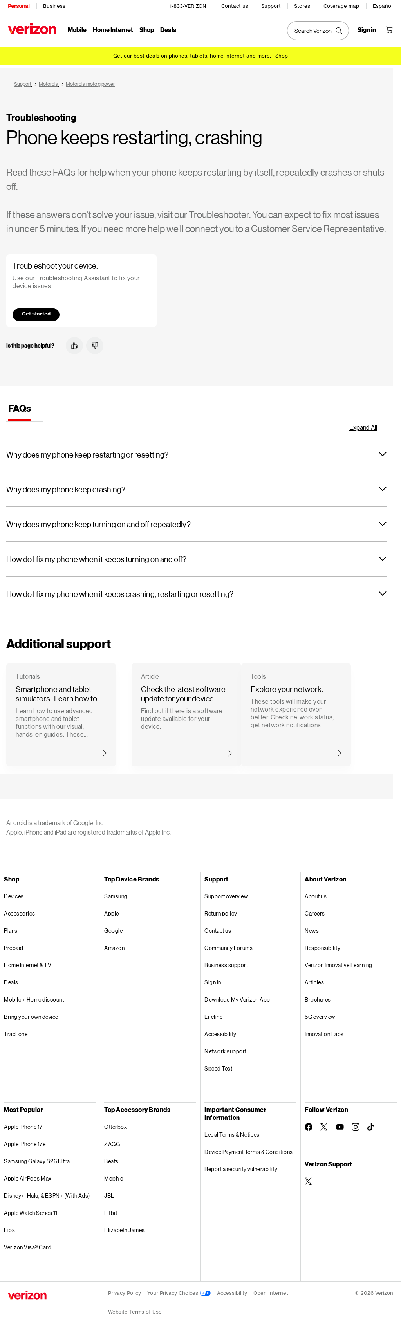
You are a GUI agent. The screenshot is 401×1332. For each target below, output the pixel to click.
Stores (302, 6)
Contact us (234, 6)
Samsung (116, 893)
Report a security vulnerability (241, 1166)
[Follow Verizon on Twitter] (324, 1124)
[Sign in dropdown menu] (367, 30)
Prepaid (13, 945)
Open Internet (270, 1290)
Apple (111, 910)
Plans (11, 928)
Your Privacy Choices (179, 1290)
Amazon (114, 945)
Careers (315, 910)
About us (316, 893)
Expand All (363, 424)
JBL (109, 1193)
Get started (36, 311)
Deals (11, 979)
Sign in (212, 979)
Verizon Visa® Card (27, 1244)
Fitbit (110, 1210)
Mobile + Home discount (34, 996)
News (312, 928)
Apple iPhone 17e (24, 1141)
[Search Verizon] (318, 30)
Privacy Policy (124, 1290)
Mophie (113, 1175)
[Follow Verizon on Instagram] (355, 1124)
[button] (74, 342)
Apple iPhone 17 (23, 1124)
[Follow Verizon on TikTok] (371, 1124)
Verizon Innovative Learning (338, 962)
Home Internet (113, 29)
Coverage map (341, 6)
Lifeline (213, 1014)
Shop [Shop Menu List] (146, 29)
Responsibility (322, 945)
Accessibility (220, 1031)
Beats (111, 1158)
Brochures (318, 996)
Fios (9, 1227)
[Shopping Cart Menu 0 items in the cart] (389, 29)
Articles (314, 979)
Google (113, 928)
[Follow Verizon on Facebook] (308, 1124)
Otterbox (115, 1124)
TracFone (15, 1031)
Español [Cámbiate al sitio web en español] (382, 6)
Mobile (77, 29)
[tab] (19, 408)
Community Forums (228, 945)
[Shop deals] (281, 56)
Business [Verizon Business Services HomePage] (54, 6)
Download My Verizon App (237, 996)
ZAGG (112, 1141)
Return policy (220, 910)
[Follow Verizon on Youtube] (340, 1124)
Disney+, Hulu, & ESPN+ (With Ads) (47, 1193)
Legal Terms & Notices (232, 1131)
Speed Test (218, 1065)
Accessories (19, 910)
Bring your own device (31, 1014)
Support (271, 6)
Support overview (226, 893)
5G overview (320, 1014)
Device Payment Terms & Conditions (248, 1149)
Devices (14, 893)
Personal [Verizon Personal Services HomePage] (18, 6)
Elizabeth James (124, 1227)
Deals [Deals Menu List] (168, 29)
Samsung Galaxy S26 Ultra (37, 1158)
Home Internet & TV (27, 962)
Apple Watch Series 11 (31, 1210)
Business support (226, 962)
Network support (225, 1048)
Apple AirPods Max (28, 1175)
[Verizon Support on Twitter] (308, 1178)
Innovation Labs (324, 1031)
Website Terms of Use (135, 1309)
